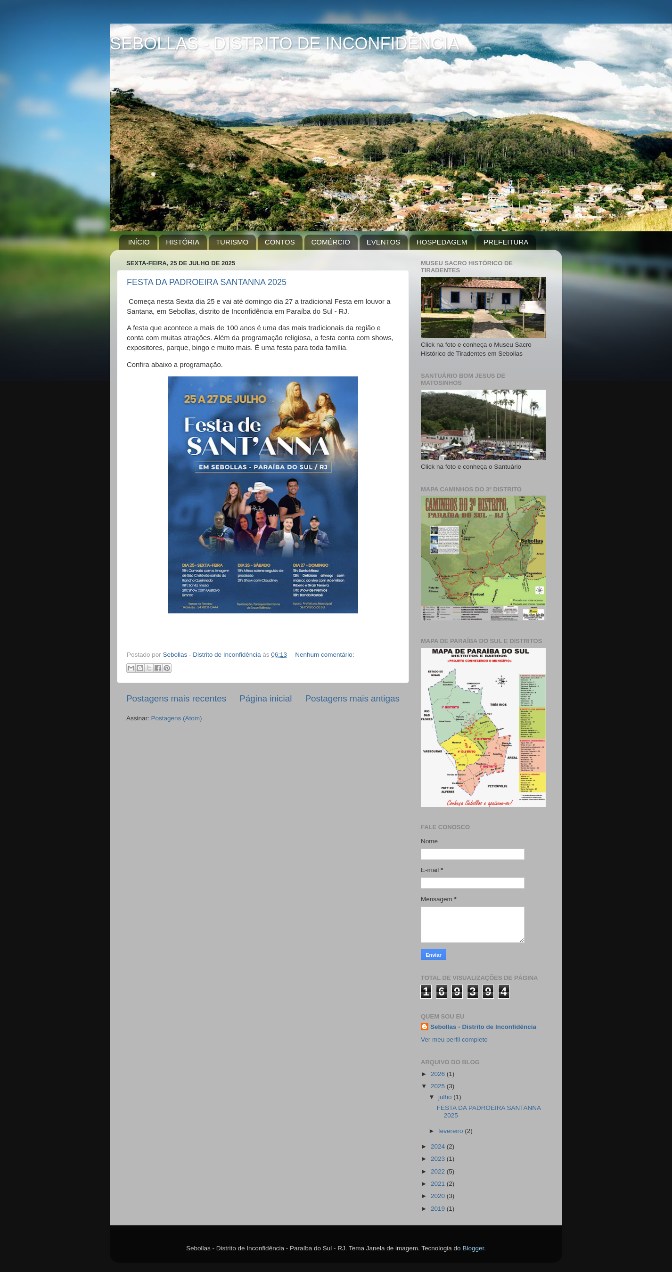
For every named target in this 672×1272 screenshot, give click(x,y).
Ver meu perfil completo (454, 1039)
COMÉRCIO (331, 242)
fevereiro (451, 1130)
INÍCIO (139, 242)
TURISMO (232, 242)
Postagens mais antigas (352, 698)
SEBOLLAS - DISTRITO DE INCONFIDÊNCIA (284, 43)
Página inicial (265, 698)
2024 (439, 1146)
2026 (439, 1073)
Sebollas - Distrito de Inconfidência (483, 1026)
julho (445, 1097)
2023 (439, 1158)
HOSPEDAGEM (442, 242)
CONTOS (280, 242)
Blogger (473, 1248)
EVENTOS (383, 242)
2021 (439, 1183)
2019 (439, 1208)
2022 (439, 1171)
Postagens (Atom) (176, 718)
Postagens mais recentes (176, 698)
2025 (439, 1086)
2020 (439, 1195)
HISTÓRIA (182, 242)
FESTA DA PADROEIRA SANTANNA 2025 (207, 282)
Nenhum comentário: (324, 654)
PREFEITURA (506, 242)
